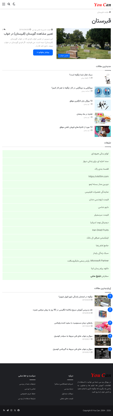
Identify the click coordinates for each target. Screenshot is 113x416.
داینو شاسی (103, 207)
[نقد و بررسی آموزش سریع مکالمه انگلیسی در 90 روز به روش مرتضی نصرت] (103, 314)
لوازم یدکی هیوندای (100, 153)
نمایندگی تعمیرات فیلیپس (97, 192)
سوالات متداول (67, 393)
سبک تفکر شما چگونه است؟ (80, 75)
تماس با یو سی (30, 388)
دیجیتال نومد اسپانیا (99, 222)
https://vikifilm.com (99, 176)
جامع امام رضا (102, 245)
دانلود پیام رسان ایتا (100, 268)
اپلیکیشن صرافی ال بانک (98, 238)
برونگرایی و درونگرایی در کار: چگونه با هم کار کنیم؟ (71, 88)
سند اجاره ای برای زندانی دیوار (96, 161)
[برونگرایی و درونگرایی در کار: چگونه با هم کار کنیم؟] (103, 92)
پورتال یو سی (104, 382)
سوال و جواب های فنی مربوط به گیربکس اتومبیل (72, 349)
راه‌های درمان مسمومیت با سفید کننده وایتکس (73, 323)
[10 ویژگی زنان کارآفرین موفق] (103, 105)
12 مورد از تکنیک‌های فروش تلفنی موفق (76, 127)
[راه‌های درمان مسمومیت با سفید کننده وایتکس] (103, 327)
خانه (108, 12)
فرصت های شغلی (66, 398)
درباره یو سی (68, 388)
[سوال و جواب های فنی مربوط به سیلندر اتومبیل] (103, 340)
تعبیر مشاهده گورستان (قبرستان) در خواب (28, 34)
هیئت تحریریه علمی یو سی (41, 29)
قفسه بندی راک (102, 169)
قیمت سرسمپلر (101, 215)
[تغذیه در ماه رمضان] (103, 118)
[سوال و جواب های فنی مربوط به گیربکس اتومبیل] (103, 353)
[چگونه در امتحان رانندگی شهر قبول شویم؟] (103, 300)
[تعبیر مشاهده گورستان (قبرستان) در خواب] (83, 43)
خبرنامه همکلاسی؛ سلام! (64, 384)
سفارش (99, 276)
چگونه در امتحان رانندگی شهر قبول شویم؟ (75, 297)
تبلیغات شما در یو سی (27, 384)
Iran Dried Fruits (100, 230)
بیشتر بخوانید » (43, 52)
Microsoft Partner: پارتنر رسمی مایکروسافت (88, 260)
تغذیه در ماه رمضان (84, 114)
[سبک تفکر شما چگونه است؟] (103, 78)
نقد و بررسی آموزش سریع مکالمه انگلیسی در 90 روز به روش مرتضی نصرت (62, 310)
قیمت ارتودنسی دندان (99, 199)
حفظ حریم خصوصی (27, 393)
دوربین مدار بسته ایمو (99, 184)
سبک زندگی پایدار (101, 253)
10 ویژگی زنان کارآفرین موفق (81, 101)
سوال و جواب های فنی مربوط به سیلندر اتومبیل (73, 336)
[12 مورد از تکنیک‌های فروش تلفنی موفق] (103, 131)
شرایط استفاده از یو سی (26, 398)
